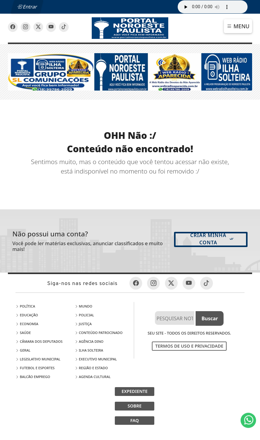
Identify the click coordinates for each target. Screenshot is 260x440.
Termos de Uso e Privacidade (189, 346)
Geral (22, 350)
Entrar (27, 6)
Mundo (83, 306)
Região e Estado (91, 368)
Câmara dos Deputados (39, 341)
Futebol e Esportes (34, 368)
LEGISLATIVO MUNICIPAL (37, 359)
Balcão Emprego (32, 376)
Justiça (83, 323)
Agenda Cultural (93, 376)
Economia (26, 323)
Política (25, 306)
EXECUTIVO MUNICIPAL (96, 359)
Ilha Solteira (89, 350)
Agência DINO (89, 341)
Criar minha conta (212, 239)
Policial (84, 315)
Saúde (23, 332)
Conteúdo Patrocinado (99, 332)
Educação (26, 315)
